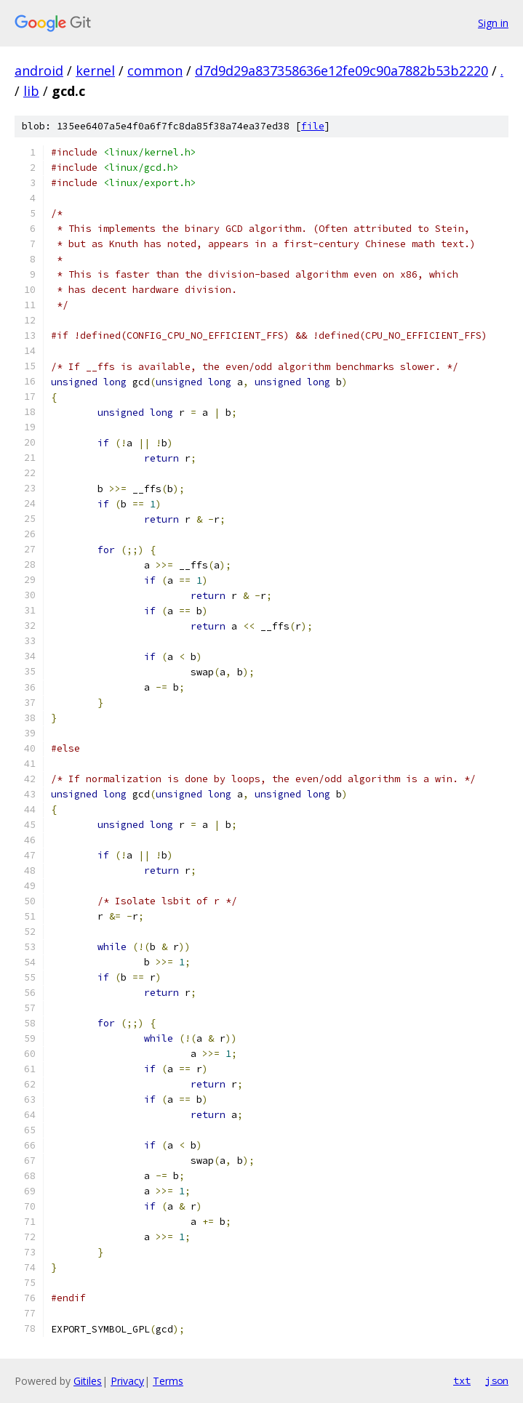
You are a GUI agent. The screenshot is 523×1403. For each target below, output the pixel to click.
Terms (168, 1381)
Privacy (127, 1381)
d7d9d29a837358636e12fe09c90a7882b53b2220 (341, 70)
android (39, 70)
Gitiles (87, 1381)
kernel (95, 70)
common (155, 70)
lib (31, 91)
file (312, 126)
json (496, 1380)
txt (462, 1380)
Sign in (493, 23)
